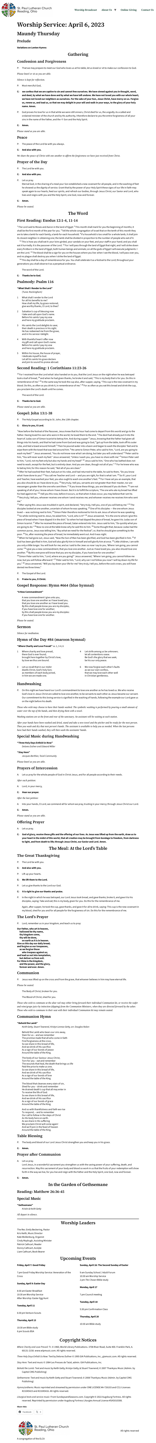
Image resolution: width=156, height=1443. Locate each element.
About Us (106, 9)
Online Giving (129, 9)
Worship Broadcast (85, 9)
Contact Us (147, 9)
